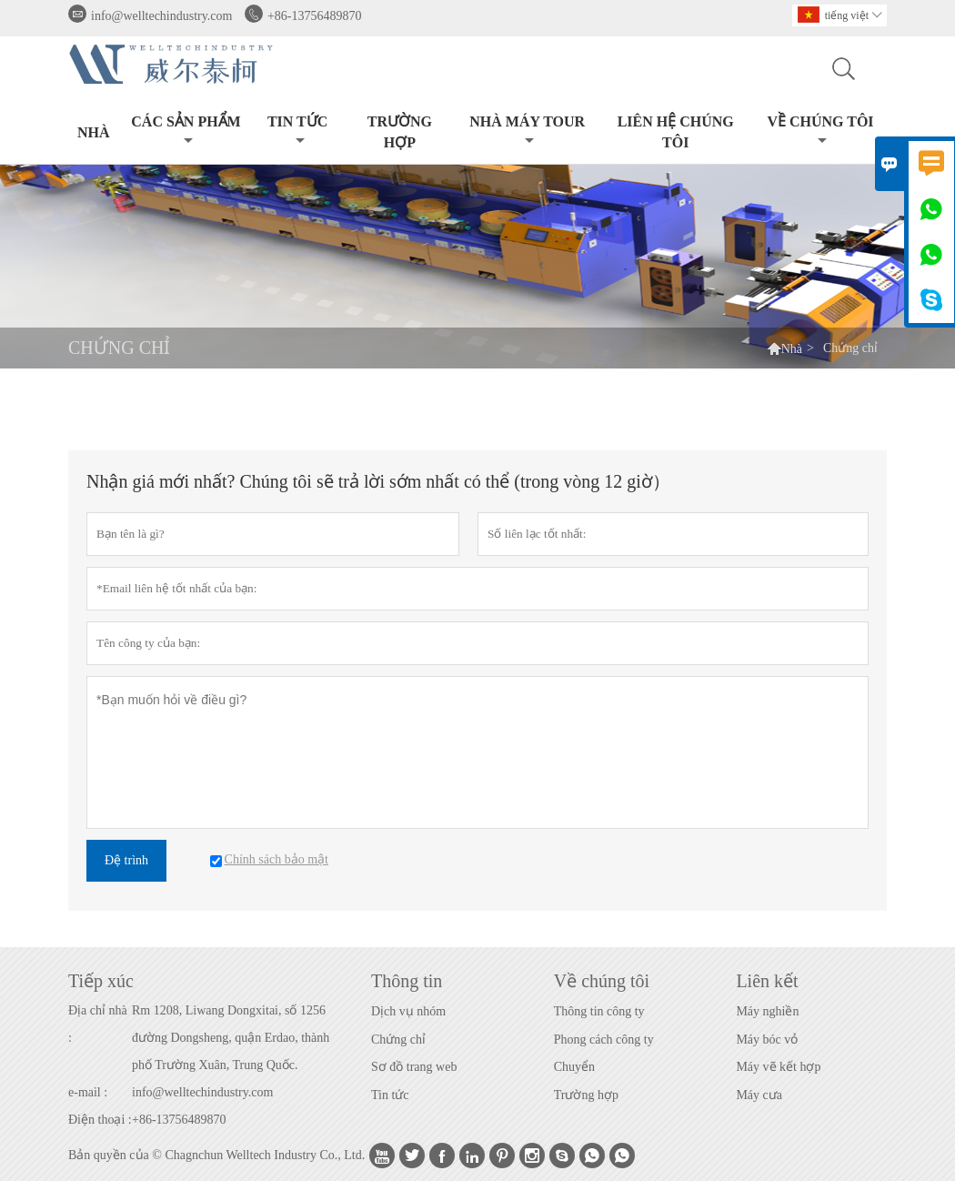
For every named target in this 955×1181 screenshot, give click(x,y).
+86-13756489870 (314, 16)
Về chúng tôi (820, 130)
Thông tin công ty (599, 1011)
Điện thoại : (100, 1119)
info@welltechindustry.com (161, 16)
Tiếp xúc (101, 981)
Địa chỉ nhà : (97, 1024)
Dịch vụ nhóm (408, 1011)
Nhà (93, 132)
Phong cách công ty (604, 1039)
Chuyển (574, 1067)
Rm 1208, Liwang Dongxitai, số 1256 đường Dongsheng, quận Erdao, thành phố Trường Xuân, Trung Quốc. (230, 1038)
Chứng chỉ (398, 1039)
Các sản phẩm (185, 130)
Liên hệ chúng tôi (676, 132)
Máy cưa (759, 1095)
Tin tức (297, 130)
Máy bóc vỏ (767, 1039)
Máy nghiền (767, 1011)
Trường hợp (586, 1095)
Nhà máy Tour (527, 130)
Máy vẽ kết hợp (778, 1067)
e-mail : (87, 1092)
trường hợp (399, 132)
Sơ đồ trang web (414, 1067)
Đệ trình (126, 860)
